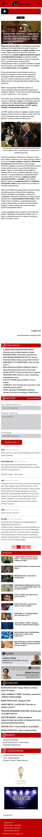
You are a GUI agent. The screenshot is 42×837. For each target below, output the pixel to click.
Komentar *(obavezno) (21, 421)
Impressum (7, 822)
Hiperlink (10, 683)
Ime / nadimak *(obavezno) (21, 407)
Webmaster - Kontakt (11, 825)
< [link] (13, 547)
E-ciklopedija (12, 751)
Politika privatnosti (10, 830)
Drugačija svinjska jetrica (11, 745)
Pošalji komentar (12, 442)
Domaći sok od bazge (10, 740)
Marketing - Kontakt (11, 828)
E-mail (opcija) (21, 435)
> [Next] (28, 547)
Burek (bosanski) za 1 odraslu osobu (16, 742)
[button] (3, 3)
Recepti (8, 735)
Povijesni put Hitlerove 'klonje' (13, 755)
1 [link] (18, 547)
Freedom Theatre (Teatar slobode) (15, 760)
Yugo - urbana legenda (11, 758)
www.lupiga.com (17, 834)
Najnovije (7, 553)
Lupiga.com (7, 815)
